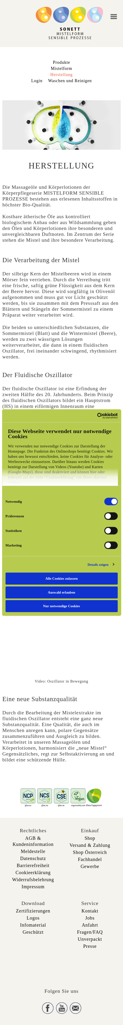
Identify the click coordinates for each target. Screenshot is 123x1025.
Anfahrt (90, 925)
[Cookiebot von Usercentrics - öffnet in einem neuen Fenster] (97, 416)
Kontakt (90, 910)
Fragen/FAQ (90, 932)
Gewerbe (90, 866)
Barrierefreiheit (33, 865)
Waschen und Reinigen (70, 80)
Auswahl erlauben (61, 592)
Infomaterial (33, 925)
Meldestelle (33, 851)
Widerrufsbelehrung (33, 879)
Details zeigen (97, 564)
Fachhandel (90, 859)
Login (37, 80)
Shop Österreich (90, 852)
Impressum (33, 886)
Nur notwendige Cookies (61, 606)
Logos (33, 917)
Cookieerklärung (33, 872)
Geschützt (33, 932)
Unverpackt (90, 939)
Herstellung (61, 74)
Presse (90, 946)
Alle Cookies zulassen (61, 578)
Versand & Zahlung (89, 845)
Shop (90, 838)
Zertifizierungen (33, 910)
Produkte (61, 62)
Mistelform (61, 68)
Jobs (90, 917)
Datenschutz (33, 858)
